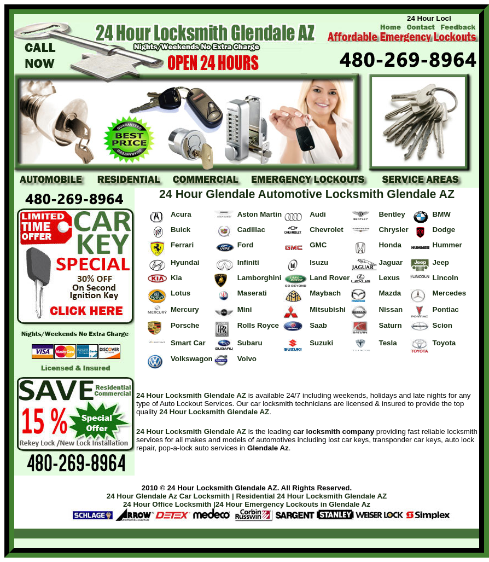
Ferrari (182, 245)
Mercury (185, 309)
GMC (318, 245)
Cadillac (251, 229)
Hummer (447, 245)
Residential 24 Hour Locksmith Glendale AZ (311, 496)
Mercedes (450, 293)
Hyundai (185, 262)
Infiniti (248, 262)
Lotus (180, 293)
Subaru (250, 343)
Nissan (391, 309)
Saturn (390, 325)
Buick (180, 229)
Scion (442, 325)
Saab (318, 325)
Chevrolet (326, 229)
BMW (442, 214)
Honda (390, 245)
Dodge (444, 229)
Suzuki (321, 343)
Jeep (441, 262)
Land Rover (330, 278)
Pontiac (446, 309)
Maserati (252, 293)
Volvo (247, 359)
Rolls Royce (258, 325)
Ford (245, 245)
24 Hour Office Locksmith (167, 504)
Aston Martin (259, 214)
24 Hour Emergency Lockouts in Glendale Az (293, 504)
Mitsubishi (328, 309)
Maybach (325, 293)
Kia (176, 278)
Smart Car (188, 343)
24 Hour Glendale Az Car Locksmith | (170, 496)
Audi (318, 214)
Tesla (388, 343)
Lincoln (445, 278)
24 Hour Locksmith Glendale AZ (191, 395)
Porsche (185, 325)
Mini (244, 309)
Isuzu (319, 262)
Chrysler (393, 229)
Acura (181, 214)
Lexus (389, 278)
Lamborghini (259, 278)
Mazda (390, 293)
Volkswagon (192, 359)
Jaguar (391, 262)
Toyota (444, 343)
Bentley (392, 214)
